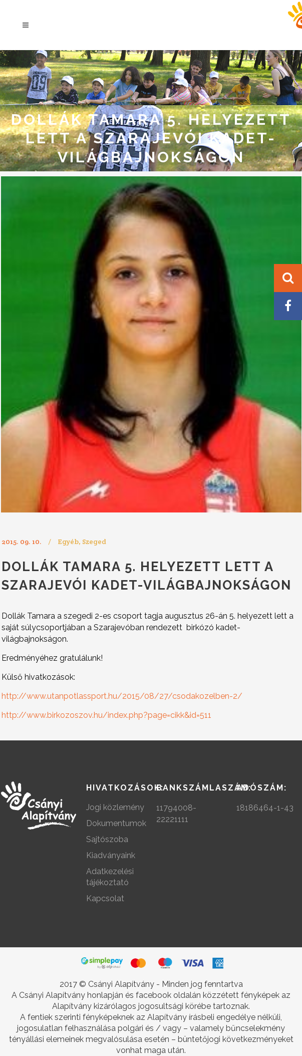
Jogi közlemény (115, 807)
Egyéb (68, 541)
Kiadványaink (110, 855)
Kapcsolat (105, 898)
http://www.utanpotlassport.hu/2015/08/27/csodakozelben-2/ (122, 696)
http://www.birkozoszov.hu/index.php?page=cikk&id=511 (106, 715)
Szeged (94, 541)
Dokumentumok (116, 823)
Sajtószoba (107, 839)
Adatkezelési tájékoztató (110, 877)
